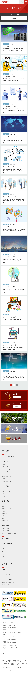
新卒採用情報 (5, 528)
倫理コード (6, 634)
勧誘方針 (5, 629)
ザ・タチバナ (7, 549)
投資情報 (4, 554)
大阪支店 (4, 518)
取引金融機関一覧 (6, 481)
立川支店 (4, 513)
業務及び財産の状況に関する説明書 (12, 632)
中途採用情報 (5, 531)
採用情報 (5, 526)
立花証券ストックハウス (8, 582)
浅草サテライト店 (6, 508)
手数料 (3, 478)
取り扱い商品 (5, 471)
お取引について (8, 461)
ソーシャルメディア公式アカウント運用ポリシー (12, 648)
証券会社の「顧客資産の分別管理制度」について (12, 642)
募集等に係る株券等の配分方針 (11, 627)
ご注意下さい (7, 575)
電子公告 (4, 496)
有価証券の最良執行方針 (9, 625)
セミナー (4, 551)
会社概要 (4, 489)
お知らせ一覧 (7, 564)
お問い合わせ (7, 544)
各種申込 (5, 538)
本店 (3, 504)
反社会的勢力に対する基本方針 (11, 639)
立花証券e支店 (5, 584)
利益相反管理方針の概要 (9, 637)
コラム (3, 559)
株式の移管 (5, 474)
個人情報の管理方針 (8, 622)
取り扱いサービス (6, 469)
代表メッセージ (6, 491)
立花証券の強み (8, 456)
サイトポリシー (7, 651)
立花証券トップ (8, 451)
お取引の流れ (5, 466)
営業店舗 (5, 501)
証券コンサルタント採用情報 (9, 533)
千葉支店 (4, 511)
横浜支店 (4, 516)
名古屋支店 (5, 520)
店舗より (4, 556)
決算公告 (4, 493)
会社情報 (5, 486)
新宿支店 (4, 506)
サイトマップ (6, 653)
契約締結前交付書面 (7, 476)
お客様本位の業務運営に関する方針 (12, 645)
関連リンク (6, 569)
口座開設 (4, 464)
